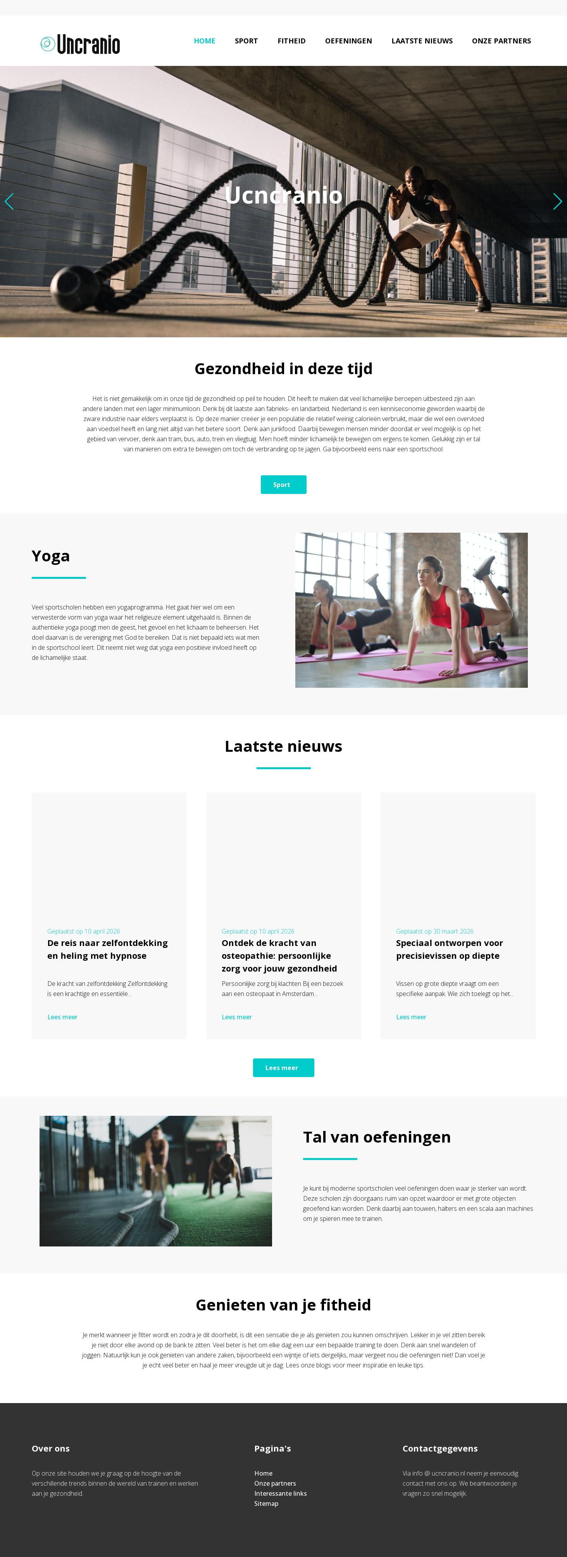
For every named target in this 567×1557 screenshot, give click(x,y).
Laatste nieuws (422, 40)
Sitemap (266, 1503)
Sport (246, 40)
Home (204, 40)
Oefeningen (348, 40)
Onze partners (501, 40)
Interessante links (280, 1493)
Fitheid (291, 40)
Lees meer (63, 1017)
